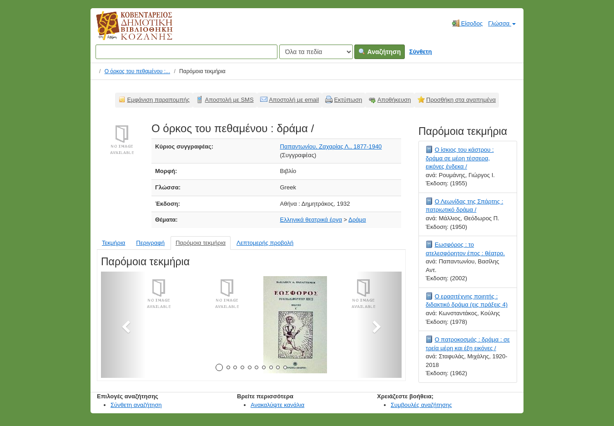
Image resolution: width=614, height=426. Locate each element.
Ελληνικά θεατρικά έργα (311, 219)
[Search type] (316, 52)
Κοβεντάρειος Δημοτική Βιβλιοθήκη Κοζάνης (126, 31)
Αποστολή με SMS (229, 99)
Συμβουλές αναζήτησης (421, 404)
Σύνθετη (420, 51)
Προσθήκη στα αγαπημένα (461, 99)
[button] (123, 325)
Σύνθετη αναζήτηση (136, 404)
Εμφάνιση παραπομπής (158, 99)
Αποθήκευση (394, 99)
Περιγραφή (150, 242)
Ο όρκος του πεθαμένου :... (137, 71)
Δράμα (357, 219)
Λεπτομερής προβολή (265, 242)
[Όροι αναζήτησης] (186, 52)
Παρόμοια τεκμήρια (201, 242)
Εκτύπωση (348, 99)
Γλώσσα (502, 23)
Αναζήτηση (379, 51)
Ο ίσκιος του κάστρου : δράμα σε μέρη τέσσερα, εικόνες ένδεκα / (460, 158)
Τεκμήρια (113, 242)
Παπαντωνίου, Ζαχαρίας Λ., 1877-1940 (331, 146)
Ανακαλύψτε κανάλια (277, 404)
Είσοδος (467, 23)
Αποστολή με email (294, 99)
